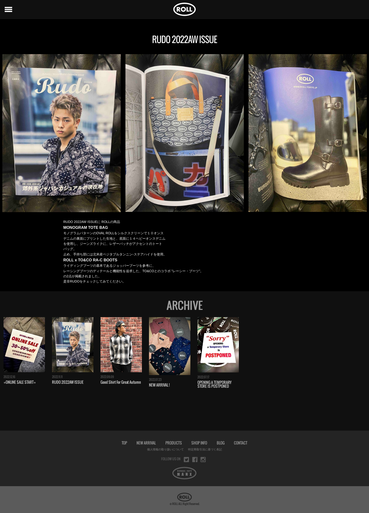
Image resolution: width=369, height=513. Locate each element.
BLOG (221, 443)
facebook (194, 459)
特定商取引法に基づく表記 (205, 449)
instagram (203, 459)
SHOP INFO (199, 443)
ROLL (184, 9)
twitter (186, 459)
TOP (124, 443)
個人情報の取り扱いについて (165, 449)
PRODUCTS (173, 443)
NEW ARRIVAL (146, 443)
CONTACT (240, 443)
